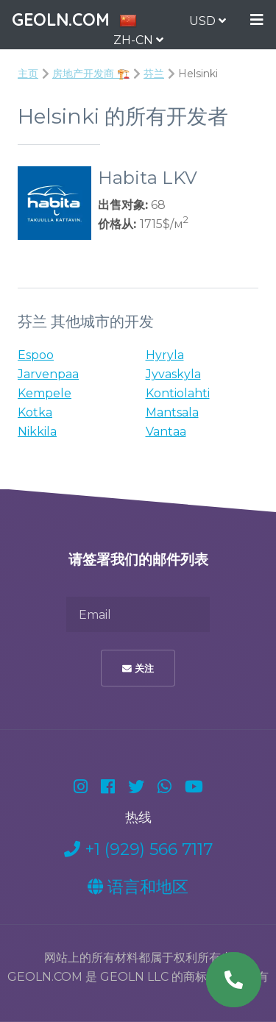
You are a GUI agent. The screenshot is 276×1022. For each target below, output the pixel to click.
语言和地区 (138, 887)
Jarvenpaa (48, 374)
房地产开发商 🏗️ (91, 73)
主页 (28, 73)
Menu (257, 20)
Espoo (36, 355)
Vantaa (166, 432)
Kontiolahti (178, 393)
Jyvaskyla (173, 374)
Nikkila (37, 432)
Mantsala (172, 412)
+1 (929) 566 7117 (138, 849)
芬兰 (154, 73)
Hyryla (165, 355)
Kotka (35, 412)
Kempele (44, 393)
